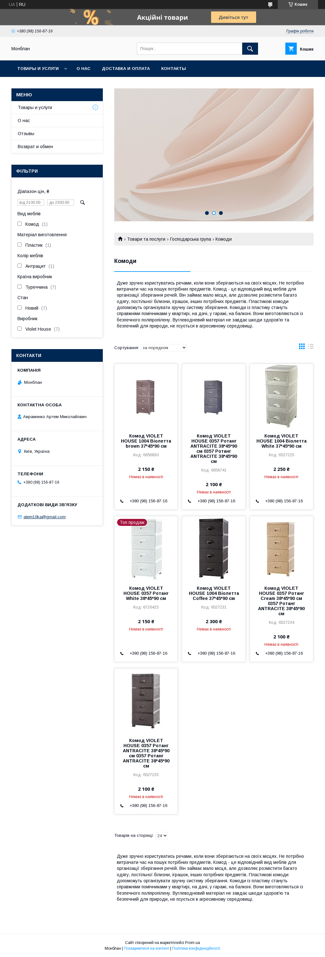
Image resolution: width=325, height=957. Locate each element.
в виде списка (311, 347)
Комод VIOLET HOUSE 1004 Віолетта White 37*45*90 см (281, 441)
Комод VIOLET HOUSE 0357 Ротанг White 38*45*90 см (146, 593)
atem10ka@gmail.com (44, 516)
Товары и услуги (38, 68)
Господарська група (190, 239)
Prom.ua (192, 942)
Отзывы (26, 133)
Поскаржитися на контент (146, 948)
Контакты (173, 68)
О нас (83, 68)
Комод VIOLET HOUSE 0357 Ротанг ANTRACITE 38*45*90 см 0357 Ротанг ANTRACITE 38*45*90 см (213, 448)
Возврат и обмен (35, 146)
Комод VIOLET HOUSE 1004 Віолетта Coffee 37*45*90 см (214, 593)
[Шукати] (250, 49)
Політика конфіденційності (196, 948)
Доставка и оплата (126, 68)
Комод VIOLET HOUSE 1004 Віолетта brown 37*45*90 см (146, 441)
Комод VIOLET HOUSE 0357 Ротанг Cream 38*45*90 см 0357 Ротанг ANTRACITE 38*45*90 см (281, 601)
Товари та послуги (146, 239)
